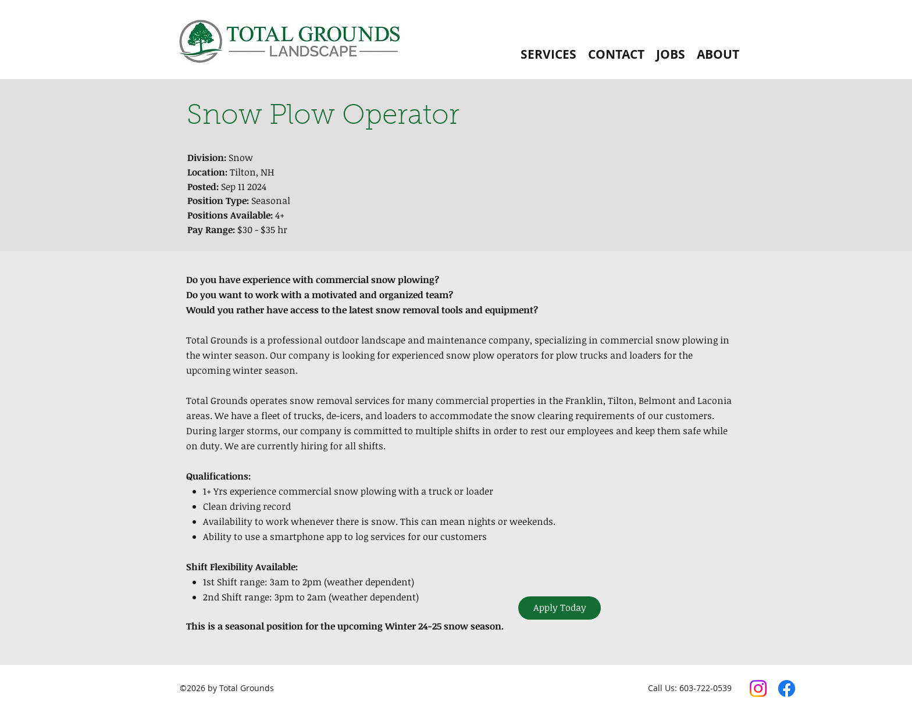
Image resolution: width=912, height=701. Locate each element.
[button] (548, 55)
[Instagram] (758, 688)
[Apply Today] (559, 608)
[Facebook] (786, 688)
